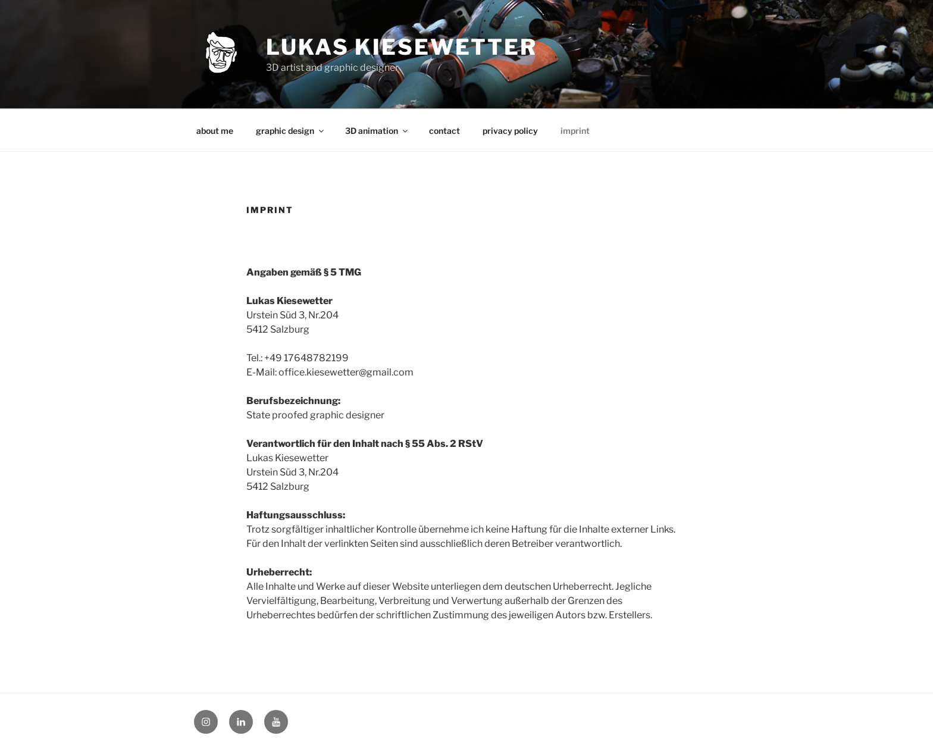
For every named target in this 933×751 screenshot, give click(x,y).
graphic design (290, 131)
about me (214, 131)
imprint (575, 131)
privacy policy (510, 131)
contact (444, 131)
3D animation (377, 131)
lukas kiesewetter (401, 47)
